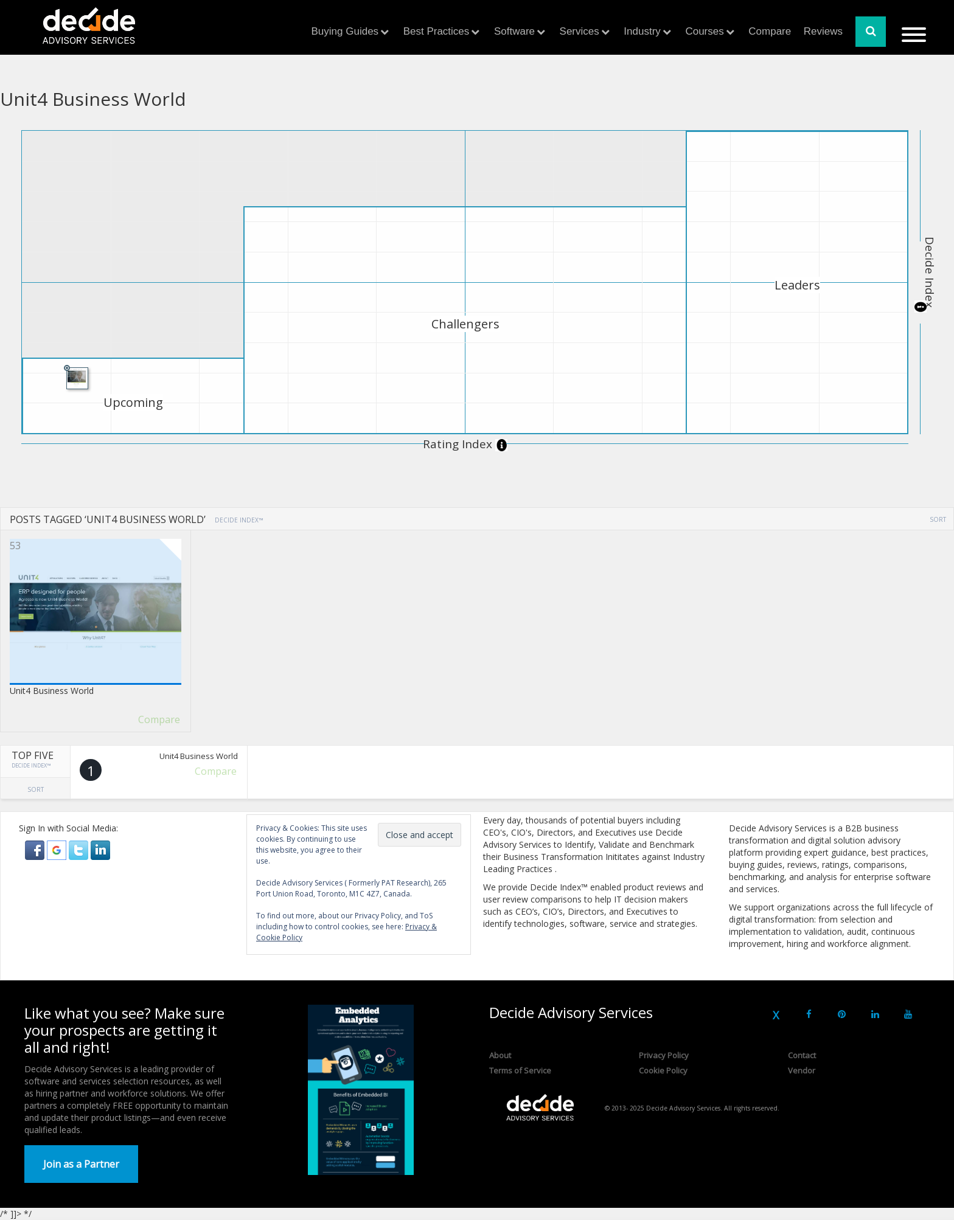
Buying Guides (345, 31)
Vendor (801, 1070)
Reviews (823, 31)
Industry (642, 31)
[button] (36, 849)
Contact (802, 1055)
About (500, 1055)
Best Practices (436, 31)
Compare (769, 31)
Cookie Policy (663, 1070)
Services (579, 31)
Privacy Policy (664, 1055)
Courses (704, 31)
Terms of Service (520, 1070)
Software (514, 31)
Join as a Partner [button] (81, 1164)
